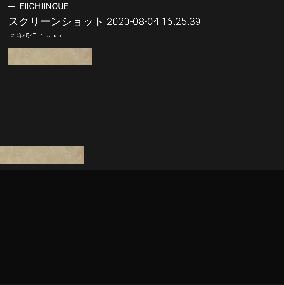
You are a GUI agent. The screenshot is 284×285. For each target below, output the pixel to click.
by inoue (54, 35)
